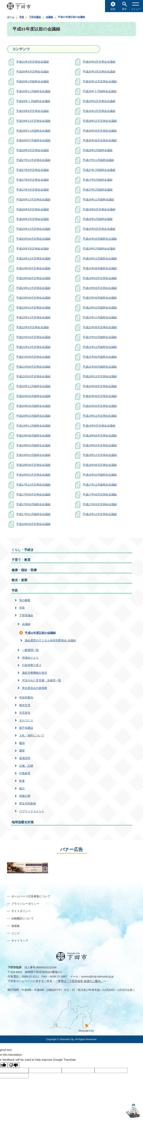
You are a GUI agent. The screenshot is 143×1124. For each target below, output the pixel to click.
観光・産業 (19, 580)
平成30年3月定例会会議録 (99, 71)
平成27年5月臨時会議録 (97, 179)
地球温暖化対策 (23, 822)
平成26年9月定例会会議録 (32, 209)
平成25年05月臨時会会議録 (100, 238)
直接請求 (24, 758)
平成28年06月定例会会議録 (100, 140)
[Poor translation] (14, 1065)
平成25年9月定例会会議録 (99, 228)
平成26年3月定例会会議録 (32, 219)
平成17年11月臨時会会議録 (100, 484)
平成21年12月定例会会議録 (33, 347)
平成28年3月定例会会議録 (32, 150)
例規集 (15, 925)
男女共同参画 (27, 803)
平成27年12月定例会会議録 (33, 160)
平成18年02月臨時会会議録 (100, 474)
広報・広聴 (26, 765)
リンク (15, 933)
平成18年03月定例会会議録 (33, 474)
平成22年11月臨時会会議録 (100, 317)
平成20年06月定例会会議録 (100, 396)
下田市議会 (35, 17)
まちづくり (26, 720)
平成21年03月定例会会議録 (33, 376)
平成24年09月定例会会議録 (33, 268)
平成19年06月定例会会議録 (100, 435)
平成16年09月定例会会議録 (33, 524)
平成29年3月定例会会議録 (99, 111)
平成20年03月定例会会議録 (100, 405)
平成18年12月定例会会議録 (100, 455)
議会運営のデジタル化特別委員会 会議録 (50, 640)
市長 (22, 607)
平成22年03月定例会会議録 (33, 337)
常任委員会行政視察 (34, 688)
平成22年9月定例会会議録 (32, 327)
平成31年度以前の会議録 (40, 632)
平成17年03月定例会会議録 (100, 504)
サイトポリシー (21, 911)
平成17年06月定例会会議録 (100, 494)
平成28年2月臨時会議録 (97, 150)
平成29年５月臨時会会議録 (100, 91)
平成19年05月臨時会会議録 (33, 445)
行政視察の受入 (32, 665)
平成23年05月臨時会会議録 (100, 297)
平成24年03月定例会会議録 (100, 278)
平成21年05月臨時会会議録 (100, 366)
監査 (22, 780)
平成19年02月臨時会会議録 (33, 455)
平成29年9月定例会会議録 (99, 101)
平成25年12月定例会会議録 (33, 228)
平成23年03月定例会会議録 (33, 307)
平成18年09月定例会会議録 (33, 464)
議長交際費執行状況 (34, 672)
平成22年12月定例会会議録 (33, 317)
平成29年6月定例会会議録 (32, 111)
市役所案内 (26, 697)
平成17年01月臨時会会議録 (33, 514)
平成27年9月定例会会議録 (32, 169)
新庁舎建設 (26, 727)
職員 (22, 743)
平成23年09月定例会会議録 (100, 288)
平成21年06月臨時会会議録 (100, 356)
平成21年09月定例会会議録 (33, 356)
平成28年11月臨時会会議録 (33, 130)
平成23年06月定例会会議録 (33, 297)
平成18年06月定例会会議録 (100, 464)
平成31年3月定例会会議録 (32, 61)
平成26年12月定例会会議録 (33, 199)
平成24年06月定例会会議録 (33, 278)
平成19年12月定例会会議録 (100, 415)
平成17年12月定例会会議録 (33, 484)
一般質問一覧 (30, 650)
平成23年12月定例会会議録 (33, 288)
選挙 (22, 750)
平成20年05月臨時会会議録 (33, 405)
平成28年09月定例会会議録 (100, 130)
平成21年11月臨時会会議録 (100, 347)
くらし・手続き (23, 550)
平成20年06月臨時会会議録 (33, 396)
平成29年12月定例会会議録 (33, 120)
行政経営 (24, 773)
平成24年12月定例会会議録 (33, 258)
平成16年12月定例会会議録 (100, 514)
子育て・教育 (21, 560)
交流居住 (24, 712)
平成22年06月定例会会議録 (100, 327)
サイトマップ (19, 940)
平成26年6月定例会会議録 (99, 209)
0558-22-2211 (30, 976)
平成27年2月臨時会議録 (97, 189)
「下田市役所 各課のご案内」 (84, 981)
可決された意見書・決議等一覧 (41, 680)
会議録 (49, 17)
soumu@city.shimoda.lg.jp (97, 976)
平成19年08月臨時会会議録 (33, 435)
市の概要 (24, 600)
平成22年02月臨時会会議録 (100, 337)
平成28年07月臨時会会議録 (33, 140)
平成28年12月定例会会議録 (100, 120)
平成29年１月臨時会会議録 (33, 101)
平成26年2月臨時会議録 (97, 219)
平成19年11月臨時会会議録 (33, 425)
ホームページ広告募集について (30, 896)
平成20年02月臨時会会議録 (33, 415)
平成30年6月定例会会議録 (32, 71)
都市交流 (24, 705)
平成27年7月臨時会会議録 (99, 169)
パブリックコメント (31, 811)
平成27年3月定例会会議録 (32, 189)
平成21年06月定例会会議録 (33, 366)
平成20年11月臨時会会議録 (33, 386)
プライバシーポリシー (25, 903)
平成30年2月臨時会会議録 (32, 81)
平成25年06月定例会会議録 (33, 238)
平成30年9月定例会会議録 (99, 61)
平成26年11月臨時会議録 (98, 199)
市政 (21, 17)
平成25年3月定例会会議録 (32, 248)
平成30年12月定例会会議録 (100, 81)
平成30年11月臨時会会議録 (33, 91)
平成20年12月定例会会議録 (100, 376)
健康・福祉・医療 (24, 570)
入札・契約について (31, 735)
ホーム (10, 17)
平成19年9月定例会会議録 (99, 425)
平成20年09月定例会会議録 (100, 386)
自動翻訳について (22, 918)
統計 (22, 788)
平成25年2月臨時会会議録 (99, 248)
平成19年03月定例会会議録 (100, 445)
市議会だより (30, 657)
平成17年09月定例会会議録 (33, 494)
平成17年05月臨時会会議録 (33, 504)
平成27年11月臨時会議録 (98, 160)
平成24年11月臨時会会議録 (100, 258)
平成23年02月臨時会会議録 (100, 307)
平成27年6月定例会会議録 (32, 179)
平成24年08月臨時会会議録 (100, 268)
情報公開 (24, 795)
